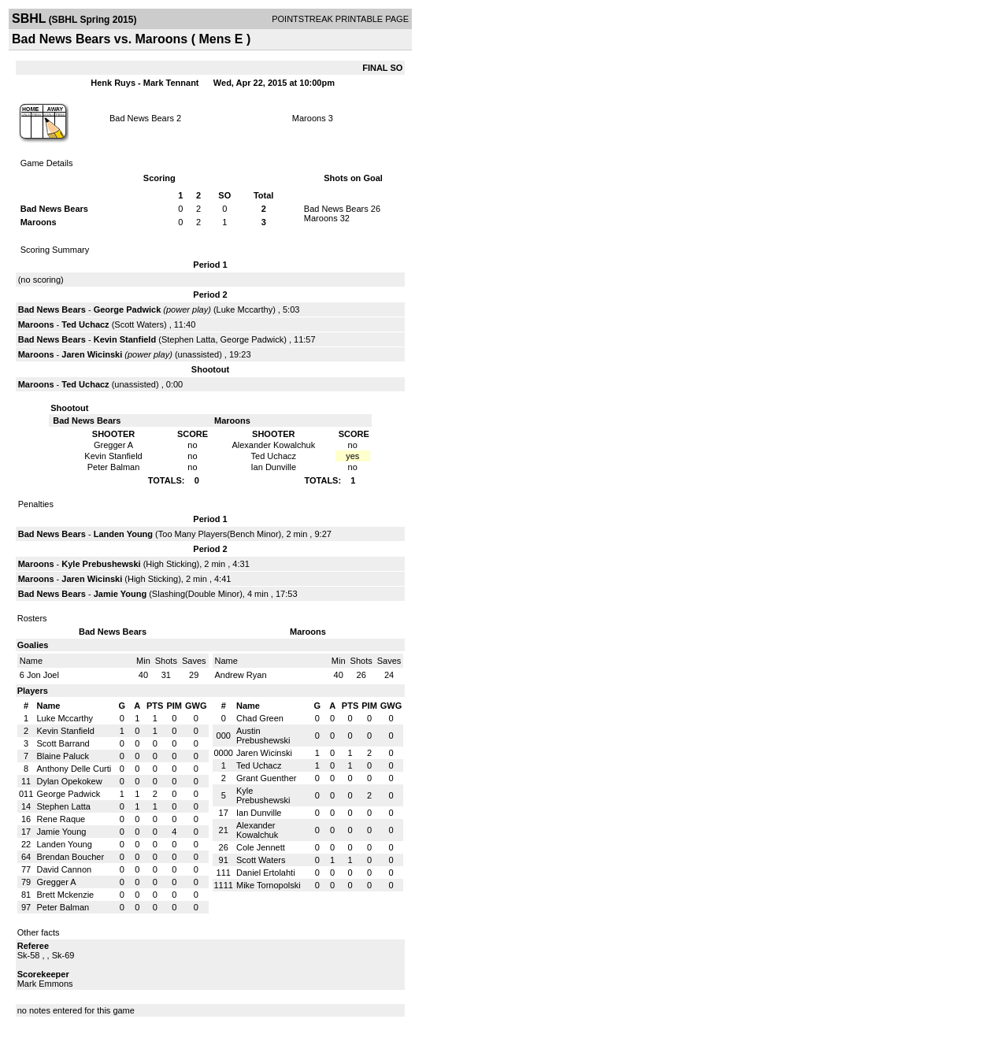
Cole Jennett (260, 847)
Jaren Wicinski (91, 354)
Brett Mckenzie (65, 894)
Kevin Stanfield (125, 339)
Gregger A (56, 882)
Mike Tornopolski (268, 885)
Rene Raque (60, 819)
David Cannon (63, 869)
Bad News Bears (141, 118)
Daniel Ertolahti (265, 872)
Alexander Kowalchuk (257, 830)
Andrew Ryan (241, 675)
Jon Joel (43, 675)
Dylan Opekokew (69, 781)
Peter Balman (62, 907)
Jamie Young (120, 593)
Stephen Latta (188, 339)
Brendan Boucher (70, 857)
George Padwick (127, 309)
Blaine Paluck (62, 756)
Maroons (309, 118)
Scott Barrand (62, 743)
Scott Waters (139, 324)
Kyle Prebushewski (100, 564)
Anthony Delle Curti (73, 768)
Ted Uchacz (85, 324)
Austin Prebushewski (263, 735)
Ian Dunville (258, 812)
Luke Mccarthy (245, 309)
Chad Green (260, 718)
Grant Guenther (266, 778)
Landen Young (123, 534)
